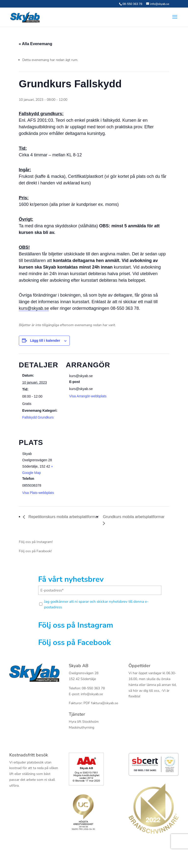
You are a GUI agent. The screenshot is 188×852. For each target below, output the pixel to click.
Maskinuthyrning (81, 727)
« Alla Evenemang (35, 44)
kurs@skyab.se (34, 308)
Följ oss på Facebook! (35, 551)
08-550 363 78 (132, 4)
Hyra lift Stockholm (84, 721)
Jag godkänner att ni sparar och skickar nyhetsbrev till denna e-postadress (96, 604)
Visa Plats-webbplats (38, 493)
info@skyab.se (92, 694)
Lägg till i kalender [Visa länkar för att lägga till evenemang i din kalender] (45, 340)
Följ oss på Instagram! (36, 542)
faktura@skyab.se (104, 703)
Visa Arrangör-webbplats (87, 396)
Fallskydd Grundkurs (38, 417)
